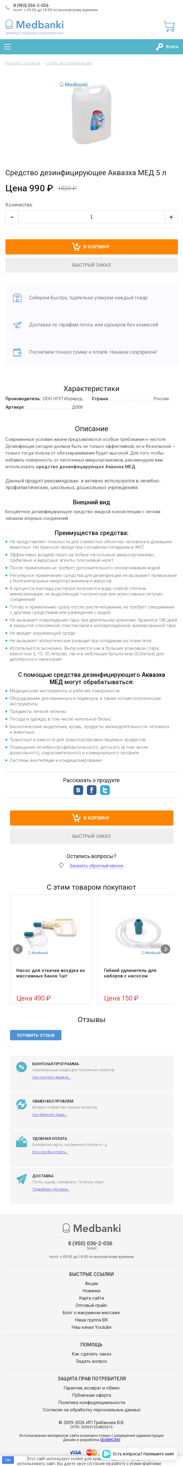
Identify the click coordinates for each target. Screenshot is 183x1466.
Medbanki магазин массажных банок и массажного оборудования (34, 27)
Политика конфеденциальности (91, 1402)
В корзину (96, 818)
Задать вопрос (91, 1361)
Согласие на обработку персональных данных (91, 1410)
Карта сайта (91, 1298)
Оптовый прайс (91, 1305)
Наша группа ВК (91, 1320)
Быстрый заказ (91, 265)
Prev (18, 949)
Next (165, 949)
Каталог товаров (22, 62)
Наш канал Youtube (92, 1327)
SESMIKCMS (110, 1440)
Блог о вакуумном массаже (91, 1312)
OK (8, 1460)
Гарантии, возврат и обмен (91, 1388)
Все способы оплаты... (50, 1152)
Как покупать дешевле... (51, 1077)
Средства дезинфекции (69, 62)
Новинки (91, 1291)
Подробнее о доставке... (51, 1189)
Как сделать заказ (91, 1354)
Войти (172, 46)
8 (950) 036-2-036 (30, 5)
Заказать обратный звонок (96, 865)
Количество (18, 205)
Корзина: (169, 26)
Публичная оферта (91, 1395)
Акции (91, 1283)
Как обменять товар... (50, 1115)
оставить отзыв (35, 1035)
